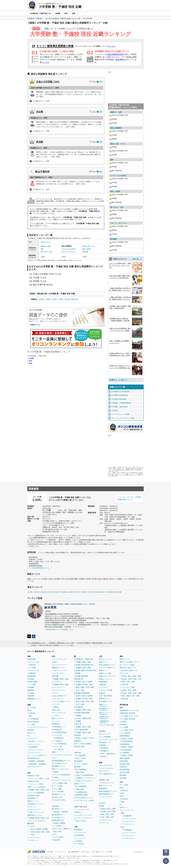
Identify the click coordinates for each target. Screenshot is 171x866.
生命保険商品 (125, 744)
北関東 (38, 829)
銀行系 (31, 741)
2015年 (90, 592)
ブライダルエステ (105, 765)
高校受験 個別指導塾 (82, 693)
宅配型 (55, 707)
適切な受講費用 (116, 128)
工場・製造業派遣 (105, 696)
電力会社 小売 (57, 797)
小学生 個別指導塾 (81, 730)
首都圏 (31, 358)
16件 (99, 112)
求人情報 (109, 852)
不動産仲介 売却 (33, 776)
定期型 (130, 739)
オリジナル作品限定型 (61, 775)
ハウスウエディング (106, 783)
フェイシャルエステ (106, 768)
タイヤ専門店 (79, 844)
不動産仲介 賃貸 (33, 795)
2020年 (57, 592)
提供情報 (85, 251)
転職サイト (103, 670)
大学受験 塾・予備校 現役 (83, 659)
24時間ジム (78, 812)
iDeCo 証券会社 (33, 722)
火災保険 (30, 679)
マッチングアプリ (105, 797)
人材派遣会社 (104, 721)
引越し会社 (56, 710)
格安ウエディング (105, 786)
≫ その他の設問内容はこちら (38, 568)
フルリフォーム (35, 809)
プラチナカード (129, 824)
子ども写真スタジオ (59, 763)
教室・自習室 (86, 249)
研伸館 (39, 142)
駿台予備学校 (42, 171)
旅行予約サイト (57, 809)
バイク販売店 (57, 741)
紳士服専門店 (79, 835)
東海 (30, 361)
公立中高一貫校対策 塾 (82, 718)
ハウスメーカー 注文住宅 (36, 821)
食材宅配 (55, 676)
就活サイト (103, 662)
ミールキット (57, 682)
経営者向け (105, 748)
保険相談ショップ (34, 699)
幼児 (77, 758)
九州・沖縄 (80, 690)
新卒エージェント (105, 713)
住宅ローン (31, 733)
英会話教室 (78, 761)
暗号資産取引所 (33, 758)
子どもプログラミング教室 (84, 800)
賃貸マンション (33, 801)
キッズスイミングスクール (83, 818)
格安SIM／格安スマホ (128, 668)
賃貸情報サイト (33, 798)
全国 (112, 817)
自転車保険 (31, 676)
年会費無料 (33, 747)
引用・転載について (98, 852)
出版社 (55, 777)
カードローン (32, 739)
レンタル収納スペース (61, 701)
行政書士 (79, 778)
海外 (60, 831)
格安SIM (124, 670)
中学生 (84, 738)
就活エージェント (105, 659)
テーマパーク (104, 823)
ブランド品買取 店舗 (59, 783)
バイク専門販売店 (60, 744)
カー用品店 (78, 841)
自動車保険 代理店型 (127, 713)
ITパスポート (87, 781)
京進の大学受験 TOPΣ (47, 81)
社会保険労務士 (88, 775)
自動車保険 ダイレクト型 (129, 710)
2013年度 (117, 592)
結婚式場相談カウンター (108, 791)
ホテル (54, 834)
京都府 (43, 256)
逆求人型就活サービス (107, 665)
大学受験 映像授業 (81, 676)
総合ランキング (46, 242)
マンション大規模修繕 (35, 793)
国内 (55, 831)
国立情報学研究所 (115, 54)
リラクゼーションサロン (83, 815)
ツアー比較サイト (58, 826)
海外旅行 (65, 812)
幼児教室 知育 (79, 746)
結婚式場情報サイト (106, 794)
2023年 (36, 592)
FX (28, 736)
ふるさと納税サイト (59, 696)
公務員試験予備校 (80, 795)
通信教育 (77, 735)
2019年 (63, 592)
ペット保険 (31, 684)
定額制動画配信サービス (61, 761)
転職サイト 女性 (105, 673)
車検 (53, 752)
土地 (47, 778)
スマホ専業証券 (33, 719)
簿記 (82, 772)
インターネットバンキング (37, 727)
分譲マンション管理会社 (36, 787)
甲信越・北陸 (87, 684)
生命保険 (30, 687)
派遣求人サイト (105, 699)
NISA (29, 710)
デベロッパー (34, 840)
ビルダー (32, 826)
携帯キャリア (125, 659)
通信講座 (77, 767)
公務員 (78, 781)
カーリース (56, 721)
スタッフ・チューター (69, 251)
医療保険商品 (125, 736)
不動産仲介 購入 (33, 781)
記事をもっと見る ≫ (118, 380)
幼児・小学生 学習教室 (82, 744)
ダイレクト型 (34, 662)
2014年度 (109, 592)
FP (77, 769)
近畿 (30, 363)
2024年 (30, 592)
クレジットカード (34, 744)
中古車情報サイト (58, 727)
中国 (139, 679)
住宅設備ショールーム (35, 804)
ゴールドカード (35, 753)
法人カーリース (105, 734)
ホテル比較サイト (58, 817)
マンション (33, 778)
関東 (114, 809)
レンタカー (56, 715)
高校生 (78, 738)
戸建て (41, 778)
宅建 (77, 772)
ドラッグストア (80, 832)
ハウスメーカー (35, 838)
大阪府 (64, 256)
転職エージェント (105, 679)
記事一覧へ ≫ (137, 259)
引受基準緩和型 (127, 741)
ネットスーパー (57, 687)
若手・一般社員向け (108, 754)
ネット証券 (31, 708)
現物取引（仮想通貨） (37, 761)
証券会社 (32, 713)
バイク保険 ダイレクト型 (129, 716)
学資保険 (30, 696)
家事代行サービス (58, 668)
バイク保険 (31, 668)
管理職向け (105, 751)
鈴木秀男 (119, 60)
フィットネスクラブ (81, 809)
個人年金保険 (125, 772)
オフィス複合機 (57, 791)
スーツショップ (80, 838)
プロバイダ (124, 673)
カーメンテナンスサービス (62, 755)
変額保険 (123, 775)
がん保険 (30, 693)
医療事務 (82, 769)
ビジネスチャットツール (108, 740)
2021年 (50, 592)
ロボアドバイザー (34, 767)
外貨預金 (30, 730)
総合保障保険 (125, 769)
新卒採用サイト (105, 709)
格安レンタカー (57, 718)
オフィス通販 (57, 789)
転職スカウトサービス (107, 676)
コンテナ (56, 704)
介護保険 (123, 767)
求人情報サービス (105, 701)
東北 (32, 829)
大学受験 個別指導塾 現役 (83, 665)
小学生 (91, 738)
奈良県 (67, 299)
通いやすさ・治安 (46, 251)
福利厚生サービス (58, 794)
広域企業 (124, 684)
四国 (123, 682)
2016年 (84, 592)
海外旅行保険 (32, 682)
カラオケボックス (105, 820)
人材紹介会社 (104, 717)
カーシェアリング (58, 713)
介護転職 (102, 684)
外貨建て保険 (125, 764)
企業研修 (102, 745)
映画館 (101, 806)
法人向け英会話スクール (83, 798)
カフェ (54, 758)
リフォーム (31, 807)
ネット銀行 (31, 724)
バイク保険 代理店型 (127, 719)
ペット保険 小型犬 (126, 730)
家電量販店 (78, 830)
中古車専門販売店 (60, 732)
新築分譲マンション (34, 815)
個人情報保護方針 (73, 852)
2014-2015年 (99, 592)
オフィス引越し (57, 786)
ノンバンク (40, 741)
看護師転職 (103, 682)
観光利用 (56, 840)
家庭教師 (77, 741)
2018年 (70, 592)
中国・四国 (45, 832)
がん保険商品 (125, 753)
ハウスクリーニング (59, 670)
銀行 (30, 716)
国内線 (55, 823)
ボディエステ (104, 771)
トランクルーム (57, 699)
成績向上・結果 (46, 246)
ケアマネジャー (90, 778)
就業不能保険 (125, 758)
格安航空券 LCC (58, 820)
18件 (99, 82)
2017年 (77, 592)
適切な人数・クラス (88, 246)
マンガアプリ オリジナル (61, 780)
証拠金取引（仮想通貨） (38, 764)
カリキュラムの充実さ (69, 249)
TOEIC (78, 775)
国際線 (62, 823)
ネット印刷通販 (105, 737)
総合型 (55, 772)
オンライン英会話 (80, 764)
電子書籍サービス (58, 766)
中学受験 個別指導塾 (82, 713)
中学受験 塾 (78, 707)
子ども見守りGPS (58, 800)
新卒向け (104, 756)
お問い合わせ (85, 852)
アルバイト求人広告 (106, 725)
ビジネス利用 (58, 837)
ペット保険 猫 (125, 733)
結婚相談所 (103, 788)
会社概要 (50, 852)
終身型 (123, 739)
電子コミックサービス (60, 769)
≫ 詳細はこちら (33, 546)
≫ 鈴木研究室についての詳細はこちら (59, 629)
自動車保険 (31, 659)
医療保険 (30, 690)
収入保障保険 (126, 750)
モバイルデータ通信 (127, 665)
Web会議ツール (105, 742)
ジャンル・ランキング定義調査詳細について (129, 498)
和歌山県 (74, 299)
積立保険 (123, 778)
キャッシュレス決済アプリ (37, 755)
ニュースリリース (60, 852)
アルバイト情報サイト (107, 668)
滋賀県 (41, 299)
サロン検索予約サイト (107, 774)
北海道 (78, 682)
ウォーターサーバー (59, 659)
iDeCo (122, 796)
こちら (112, 46)
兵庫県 (84, 256)
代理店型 (32, 665)
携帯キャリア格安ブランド (130, 662)
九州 (47, 790)
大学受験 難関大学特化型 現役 (85, 670)
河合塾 (39, 111)
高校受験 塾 (78, 679)
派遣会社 (102, 693)
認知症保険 (124, 761)
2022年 (43, 592)
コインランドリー (58, 673)
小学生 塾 (77, 724)
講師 (42, 249)
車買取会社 (56, 724)
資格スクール (79, 784)
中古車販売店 (57, 730)
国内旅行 (56, 812)
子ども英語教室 (80, 755)
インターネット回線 (127, 687)
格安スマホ (133, 670)
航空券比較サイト (58, 815)
